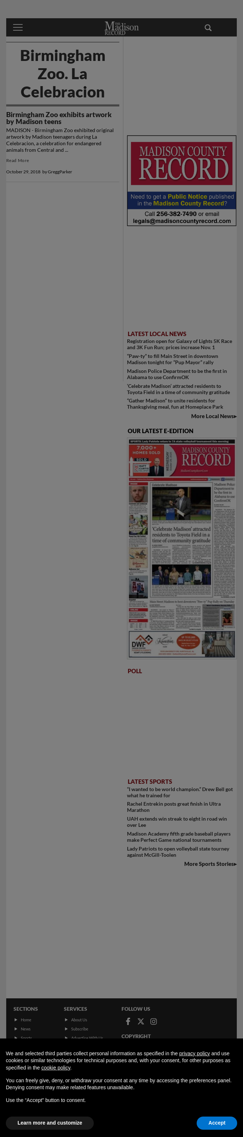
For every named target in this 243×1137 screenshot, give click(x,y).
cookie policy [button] (55, 1068)
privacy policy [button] (194, 1053)
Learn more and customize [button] (50, 1123)
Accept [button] (216, 1123)
